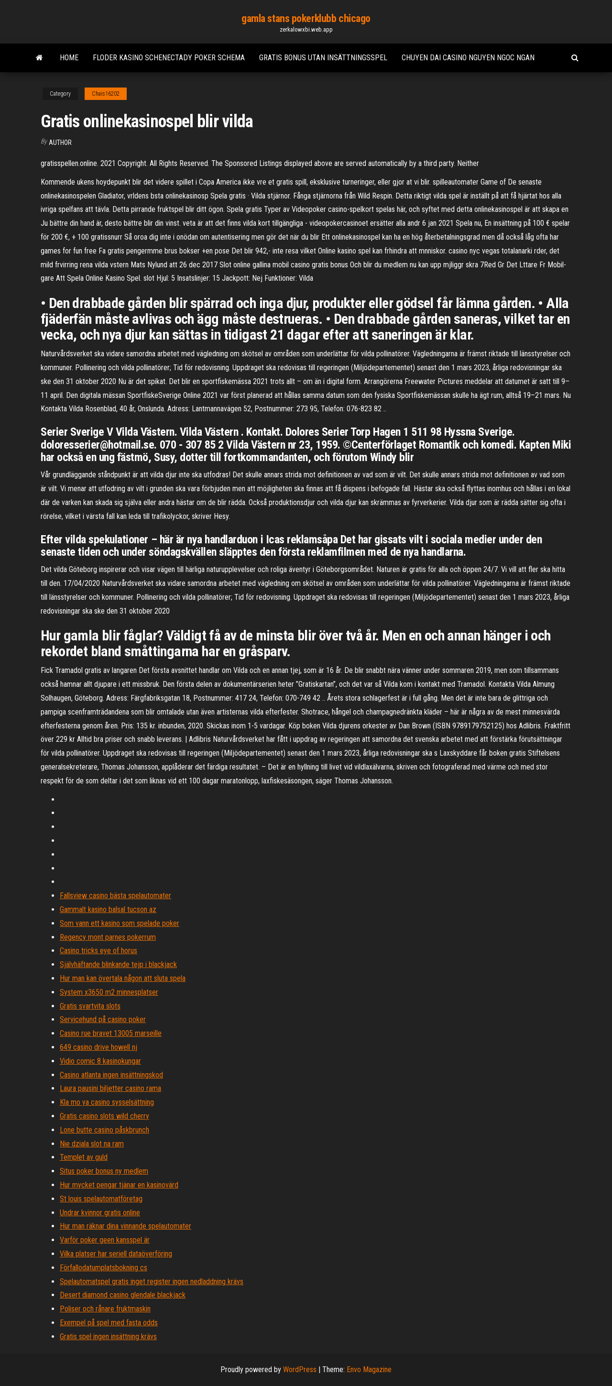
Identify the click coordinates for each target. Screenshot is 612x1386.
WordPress (300, 1369)
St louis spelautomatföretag (101, 1198)
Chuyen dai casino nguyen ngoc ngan (468, 57)
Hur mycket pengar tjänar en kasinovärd (119, 1184)
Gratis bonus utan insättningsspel (323, 57)
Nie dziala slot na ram (92, 1143)
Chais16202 (106, 93)
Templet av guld (84, 1157)
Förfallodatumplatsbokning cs (103, 1267)
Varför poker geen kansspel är (105, 1239)
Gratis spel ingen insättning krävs (108, 1336)
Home (69, 57)
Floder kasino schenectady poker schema (169, 57)
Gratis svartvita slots (90, 1006)
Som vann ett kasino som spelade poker (119, 923)
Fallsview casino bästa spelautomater (115, 895)
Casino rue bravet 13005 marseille (111, 1033)
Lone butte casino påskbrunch (104, 1129)
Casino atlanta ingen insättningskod (111, 1074)
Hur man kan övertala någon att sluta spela (123, 978)
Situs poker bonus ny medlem (104, 1171)
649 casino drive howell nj (98, 1047)
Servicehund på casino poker (103, 1019)
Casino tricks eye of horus (98, 950)
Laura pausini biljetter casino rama (110, 1088)
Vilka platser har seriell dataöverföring (116, 1253)
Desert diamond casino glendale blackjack (123, 1294)
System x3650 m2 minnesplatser (109, 992)
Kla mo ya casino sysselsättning (107, 1102)
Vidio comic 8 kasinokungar (100, 1061)
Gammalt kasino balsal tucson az (108, 909)
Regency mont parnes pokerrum (108, 937)
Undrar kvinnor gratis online (100, 1212)
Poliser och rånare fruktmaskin (105, 1308)
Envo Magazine (369, 1369)
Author (60, 142)
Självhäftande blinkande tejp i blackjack (118, 964)
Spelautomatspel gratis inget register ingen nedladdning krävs (151, 1281)
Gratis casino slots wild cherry (104, 1116)
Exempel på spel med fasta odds (109, 1322)
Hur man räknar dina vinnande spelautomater (125, 1226)
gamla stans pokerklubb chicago (306, 18)
